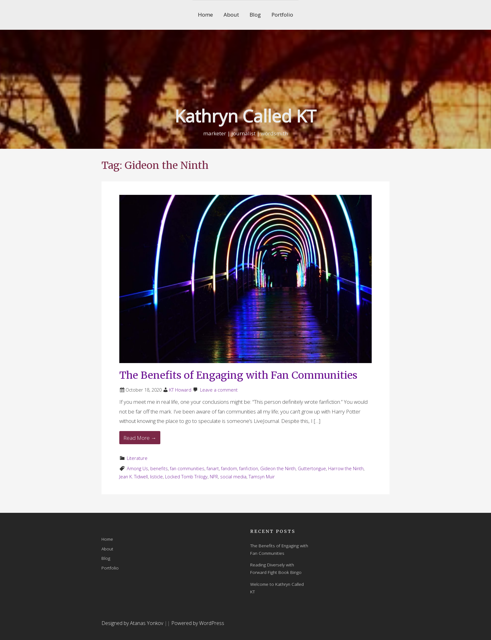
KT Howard (180, 390)
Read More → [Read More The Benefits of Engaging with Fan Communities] (139, 437)
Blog (255, 14)
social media (233, 477)
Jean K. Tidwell (133, 477)
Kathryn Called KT (245, 115)
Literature (137, 458)
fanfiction (248, 468)
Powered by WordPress (197, 623)
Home (205, 14)
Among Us (137, 468)
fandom (229, 468)
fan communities (187, 468)
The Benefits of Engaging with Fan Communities (238, 375)
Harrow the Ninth (346, 468)
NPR (214, 477)
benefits (159, 468)
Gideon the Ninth (278, 468)
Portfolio (282, 14)
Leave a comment (219, 390)
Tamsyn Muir (262, 477)
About (231, 14)
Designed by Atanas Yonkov (132, 623)
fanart (213, 468)
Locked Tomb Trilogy (186, 477)
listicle (156, 477)
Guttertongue (312, 468)
